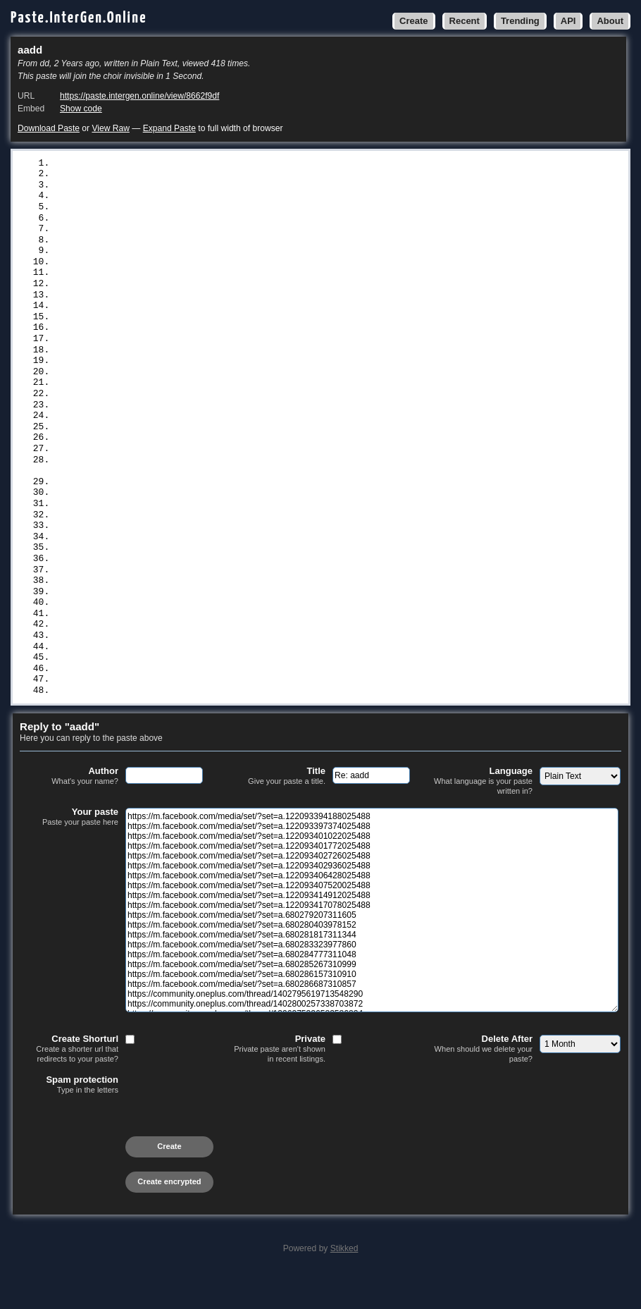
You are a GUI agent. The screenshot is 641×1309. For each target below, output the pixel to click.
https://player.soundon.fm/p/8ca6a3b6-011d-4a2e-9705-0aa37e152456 (230, 432)
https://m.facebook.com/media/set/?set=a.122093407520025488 (214, 245)
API (568, 21)
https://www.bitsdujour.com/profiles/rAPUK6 (170, 619)
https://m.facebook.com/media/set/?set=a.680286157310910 (206, 350)
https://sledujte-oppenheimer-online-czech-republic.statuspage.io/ (233, 420)
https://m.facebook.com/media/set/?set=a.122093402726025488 (214, 210)
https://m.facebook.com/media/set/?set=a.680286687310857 (206, 362)
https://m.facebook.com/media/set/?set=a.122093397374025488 (214, 174)
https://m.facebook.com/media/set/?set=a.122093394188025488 (214, 163)
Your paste (69, 850)
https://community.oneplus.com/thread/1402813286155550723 (209, 408)
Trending (520, 21)
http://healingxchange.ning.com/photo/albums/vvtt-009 (198, 537)
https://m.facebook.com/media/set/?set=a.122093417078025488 (214, 268)
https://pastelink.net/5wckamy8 (137, 665)
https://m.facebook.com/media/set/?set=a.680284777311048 (206, 327)
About (610, 21)
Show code (81, 108)
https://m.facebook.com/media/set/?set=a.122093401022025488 (214, 186)
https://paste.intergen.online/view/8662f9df (139, 96)
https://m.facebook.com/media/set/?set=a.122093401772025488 (214, 198)
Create (413, 21)
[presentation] (127, 1156)
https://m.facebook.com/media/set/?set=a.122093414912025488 (214, 256)
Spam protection (69, 1118)
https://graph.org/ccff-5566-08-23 (145, 724)
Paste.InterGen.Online (79, 18)
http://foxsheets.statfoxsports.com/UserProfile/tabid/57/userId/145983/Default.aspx (280, 607)
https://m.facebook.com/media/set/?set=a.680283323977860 (206, 315)
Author (69, 810)
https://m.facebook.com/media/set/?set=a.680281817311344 (206, 303)
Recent (464, 21)
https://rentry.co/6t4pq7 (121, 688)
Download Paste (49, 128)
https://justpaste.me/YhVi (123, 700)
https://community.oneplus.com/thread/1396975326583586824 (209, 397)
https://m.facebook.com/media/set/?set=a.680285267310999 (206, 338)
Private (276, 1082)
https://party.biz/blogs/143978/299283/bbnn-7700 (184, 560)
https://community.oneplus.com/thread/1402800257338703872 (209, 385)
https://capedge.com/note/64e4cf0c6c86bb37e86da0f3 (189, 455)
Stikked (344, 1282)
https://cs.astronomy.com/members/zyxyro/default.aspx (198, 630)
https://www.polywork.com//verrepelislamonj (170, 467)
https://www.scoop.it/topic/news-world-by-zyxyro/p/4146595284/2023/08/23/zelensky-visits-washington (324, 583)
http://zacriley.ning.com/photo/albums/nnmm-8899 (184, 548)
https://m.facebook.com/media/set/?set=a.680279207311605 (206, 280)
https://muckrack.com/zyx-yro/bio (143, 525)
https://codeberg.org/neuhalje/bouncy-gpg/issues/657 (195, 444)
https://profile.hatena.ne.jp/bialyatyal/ (165, 642)
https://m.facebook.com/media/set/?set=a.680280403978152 (206, 291)
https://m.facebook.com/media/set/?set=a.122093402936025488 (214, 222)
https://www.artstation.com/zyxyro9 (148, 502)
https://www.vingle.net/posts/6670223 (154, 571)
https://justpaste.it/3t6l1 (126, 712)
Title (276, 810)
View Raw (110, 128)
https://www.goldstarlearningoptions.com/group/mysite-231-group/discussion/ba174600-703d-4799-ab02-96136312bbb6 (324, 485)
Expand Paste (169, 128)
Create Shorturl (69, 1082)
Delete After (483, 1082)
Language (483, 814)
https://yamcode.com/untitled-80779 (148, 653)
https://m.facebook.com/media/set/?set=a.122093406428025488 (214, 233)
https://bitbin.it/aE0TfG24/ (129, 677)
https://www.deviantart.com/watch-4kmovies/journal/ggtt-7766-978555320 (244, 513)
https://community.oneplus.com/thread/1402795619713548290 (209, 373)
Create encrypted (169, 1215)
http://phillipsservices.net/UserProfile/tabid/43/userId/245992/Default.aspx (261, 595)
